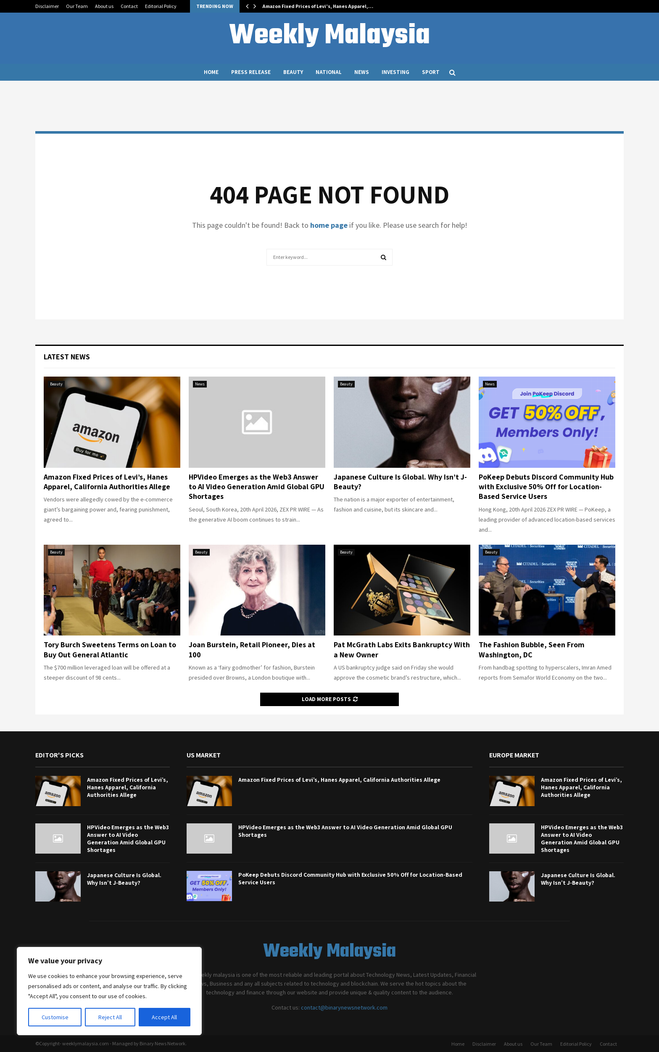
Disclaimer (47, 6)
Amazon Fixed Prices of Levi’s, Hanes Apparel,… (317, 6)
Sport (431, 72)
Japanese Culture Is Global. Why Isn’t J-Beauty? (124, 878)
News (361, 72)
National (329, 72)
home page (329, 225)
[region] (109, 991)
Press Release (251, 72)
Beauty (293, 72)
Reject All (110, 1017)
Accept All (164, 1017)
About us (104, 6)
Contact (129, 6)
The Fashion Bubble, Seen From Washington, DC (532, 649)
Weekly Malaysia (329, 36)
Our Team (77, 6)
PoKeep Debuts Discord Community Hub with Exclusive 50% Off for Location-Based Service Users (546, 486)
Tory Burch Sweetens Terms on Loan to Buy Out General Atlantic (110, 649)
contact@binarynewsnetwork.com (344, 1007)
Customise (55, 1017)
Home (211, 72)
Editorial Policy (161, 6)
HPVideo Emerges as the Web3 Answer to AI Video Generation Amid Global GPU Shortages (256, 486)
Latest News (67, 356)
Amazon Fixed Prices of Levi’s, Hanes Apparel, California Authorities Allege (107, 481)
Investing (395, 72)
